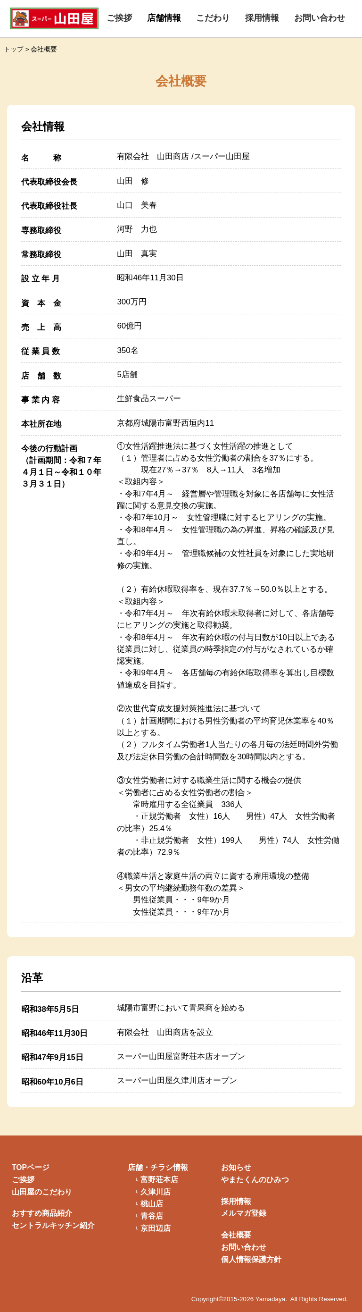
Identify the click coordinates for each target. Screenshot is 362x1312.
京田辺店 (155, 1228)
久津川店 (155, 1192)
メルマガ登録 (243, 1213)
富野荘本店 (159, 1180)
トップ (14, 49)
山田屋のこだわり (42, 1192)
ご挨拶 (119, 18)
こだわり (213, 18)
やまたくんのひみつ (255, 1180)
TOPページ (30, 1167)
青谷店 (151, 1216)
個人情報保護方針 (251, 1259)
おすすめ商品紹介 (42, 1213)
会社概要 (236, 1235)
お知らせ (236, 1167)
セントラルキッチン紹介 (53, 1225)
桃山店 (151, 1204)
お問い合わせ (319, 18)
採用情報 (262, 18)
